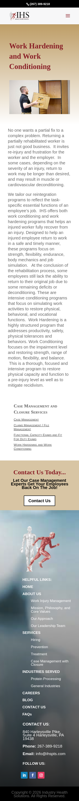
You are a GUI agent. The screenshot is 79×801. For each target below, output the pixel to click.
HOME (28, 587)
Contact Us (39, 500)
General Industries (45, 686)
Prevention (39, 647)
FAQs (27, 714)
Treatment (39, 654)
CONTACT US (34, 707)
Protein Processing (46, 679)
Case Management (32, 425)
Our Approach (42, 619)
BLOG (28, 700)
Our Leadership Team (48, 626)
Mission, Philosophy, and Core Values (50, 610)
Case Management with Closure (50, 663)
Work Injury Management (51, 601)
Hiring (35, 640)
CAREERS (31, 693)
